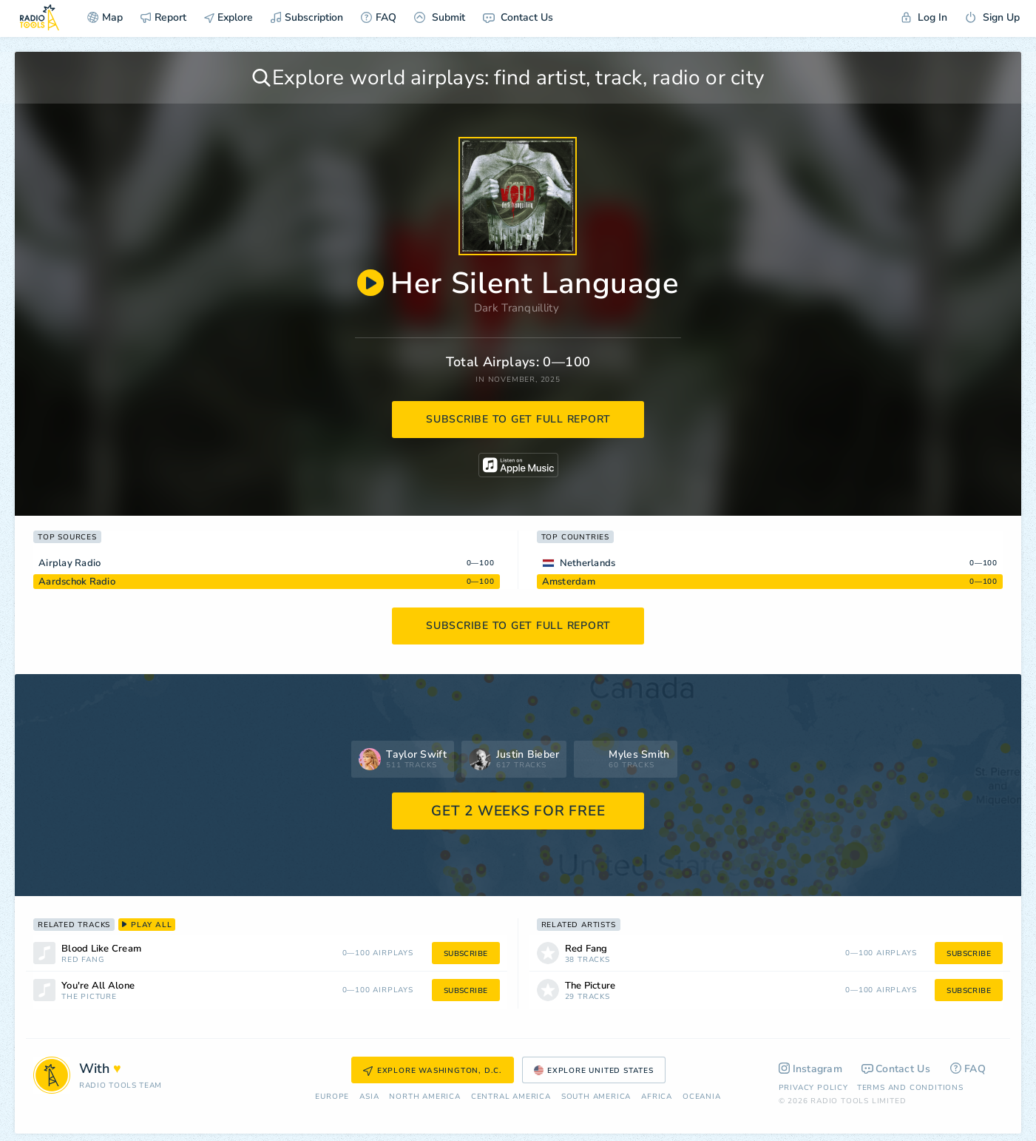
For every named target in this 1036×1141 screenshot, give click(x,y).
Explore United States (594, 1071)
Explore (228, 17)
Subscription (307, 17)
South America (596, 1097)
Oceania (702, 1097)
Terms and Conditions (910, 1088)
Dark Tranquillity (516, 307)
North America (424, 1097)
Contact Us (518, 17)
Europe (332, 1097)
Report (163, 17)
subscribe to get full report (518, 419)
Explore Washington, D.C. (432, 1071)
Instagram (811, 1069)
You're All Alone (98, 986)
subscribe (466, 954)
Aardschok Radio (76, 581)
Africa (656, 1097)
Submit (439, 17)
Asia (369, 1097)
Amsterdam (568, 581)
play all (147, 925)
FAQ (378, 17)
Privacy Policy (813, 1088)
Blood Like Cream (101, 949)
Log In (924, 17)
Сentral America (511, 1097)
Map (105, 17)
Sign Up (992, 17)
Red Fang (82, 960)
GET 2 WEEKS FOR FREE (518, 811)
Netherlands (588, 563)
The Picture (89, 997)
